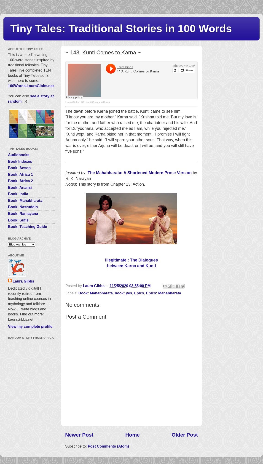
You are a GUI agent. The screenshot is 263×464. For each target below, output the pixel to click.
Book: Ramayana (23, 213)
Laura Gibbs (72, 102)
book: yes (123, 293)
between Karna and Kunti (131, 266)
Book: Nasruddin (23, 207)
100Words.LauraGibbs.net (31, 86)
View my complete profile (30, 326)
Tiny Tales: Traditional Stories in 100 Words (121, 28)
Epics (139, 293)
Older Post (185, 435)
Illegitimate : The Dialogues (131, 260)
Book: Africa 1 (20, 174)
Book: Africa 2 (20, 181)
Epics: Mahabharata (163, 293)
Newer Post (79, 435)
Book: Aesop (19, 168)
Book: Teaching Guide (27, 226)
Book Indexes (20, 161)
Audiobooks (19, 155)
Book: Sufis (18, 220)
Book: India (18, 194)
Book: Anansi (20, 187)
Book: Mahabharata (95, 293)
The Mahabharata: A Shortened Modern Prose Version (140, 173)
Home (132, 435)
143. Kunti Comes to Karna (95, 102)
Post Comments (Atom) (108, 446)
